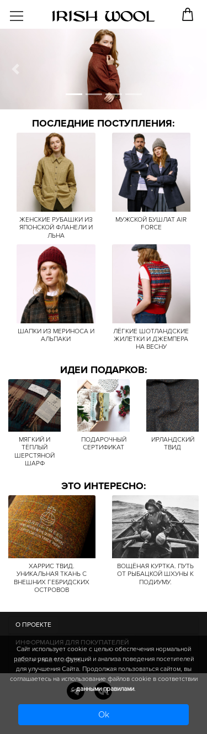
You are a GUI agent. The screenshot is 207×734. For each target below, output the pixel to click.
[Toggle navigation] (25, 12)
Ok (103, 714)
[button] (15, 69)
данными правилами (105, 689)
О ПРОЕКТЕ (33, 625)
